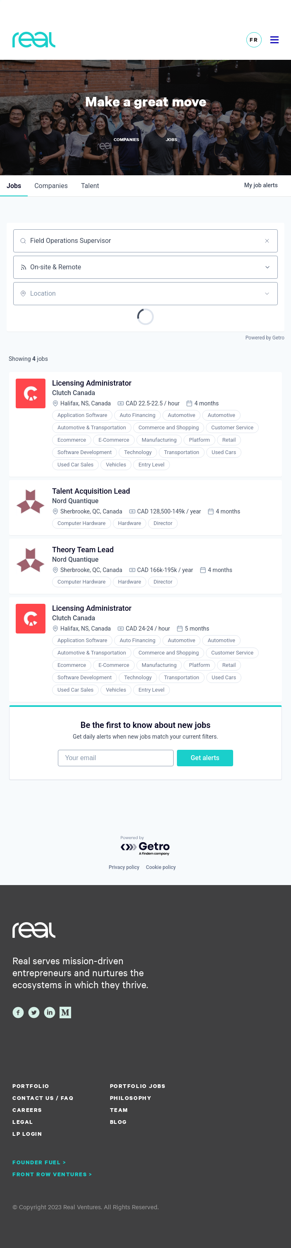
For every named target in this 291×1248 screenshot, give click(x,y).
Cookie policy (161, 867)
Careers (27, 1110)
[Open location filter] (267, 294)
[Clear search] (267, 241)
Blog (118, 1122)
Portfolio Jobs (137, 1086)
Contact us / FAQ (43, 1098)
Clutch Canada (73, 393)
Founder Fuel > (39, 1162)
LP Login (27, 1133)
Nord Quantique (75, 501)
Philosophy (130, 1098)
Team (119, 1110)
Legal (22, 1122)
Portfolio (31, 1086)
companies (51, 186)
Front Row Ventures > (52, 1174)
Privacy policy (124, 867)
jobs (14, 186)
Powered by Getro (265, 338)
